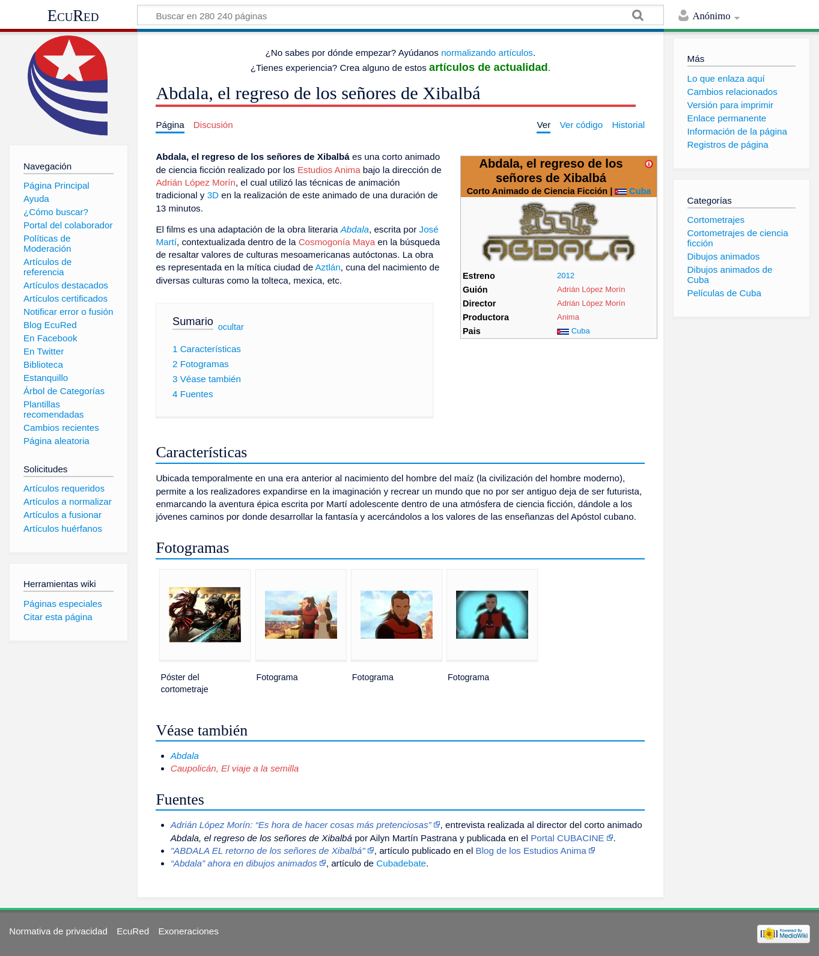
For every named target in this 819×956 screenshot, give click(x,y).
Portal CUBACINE (567, 838)
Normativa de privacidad (58, 931)
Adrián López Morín (591, 289)
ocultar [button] (231, 327)
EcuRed (73, 16)
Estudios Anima (329, 170)
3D (213, 195)
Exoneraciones (188, 931)
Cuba (640, 191)
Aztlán (327, 267)
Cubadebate (401, 863)
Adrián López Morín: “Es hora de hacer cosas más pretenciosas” (301, 825)
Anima (568, 316)
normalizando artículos (487, 52)
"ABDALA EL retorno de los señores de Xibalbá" (268, 850)
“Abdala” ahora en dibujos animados (244, 863)
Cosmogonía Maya (337, 242)
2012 (565, 275)
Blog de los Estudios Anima (531, 850)
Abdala (355, 229)
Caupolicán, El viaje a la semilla (235, 768)
